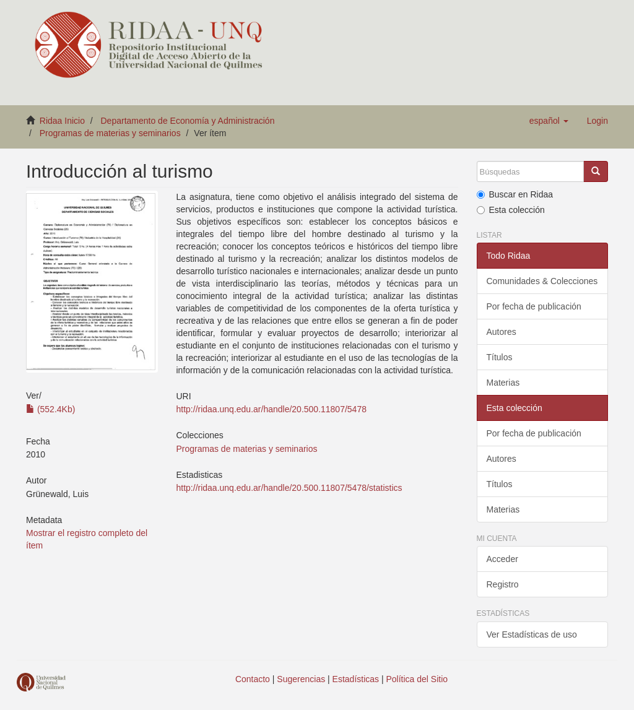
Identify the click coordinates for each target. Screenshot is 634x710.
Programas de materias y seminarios (110, 133)
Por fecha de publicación (534, 306)
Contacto (252, 679)
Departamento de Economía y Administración (188, 121)
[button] (549, 120)
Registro (503, 584)
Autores (501, 332)
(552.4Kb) (50, 409)
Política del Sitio (417, 679)
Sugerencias (301, 679)
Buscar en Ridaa (515, 194)
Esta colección (511, 210)
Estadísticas (355, 679)
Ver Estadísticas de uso (532, 634)
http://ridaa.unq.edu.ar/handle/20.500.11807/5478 (271, 409)
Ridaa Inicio (62, 121)
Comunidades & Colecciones (542, 281)
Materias (503, 382)
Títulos (500, 357)
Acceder (502, 559)
